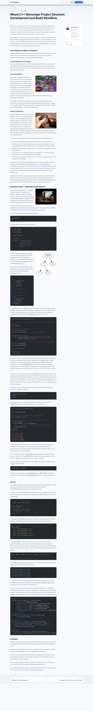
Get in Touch (79, 2)
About (61, 2)
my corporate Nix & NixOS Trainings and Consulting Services (27, 670)
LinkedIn (76, 36)
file (17, 562)
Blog (72, 2)
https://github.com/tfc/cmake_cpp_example (33, 210)
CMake (36, 310)
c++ (22, 10)
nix (25, 10)
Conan (13, 384)
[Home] (15, 2)
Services (67, 2)
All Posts (13, 8)
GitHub (72, 36)
